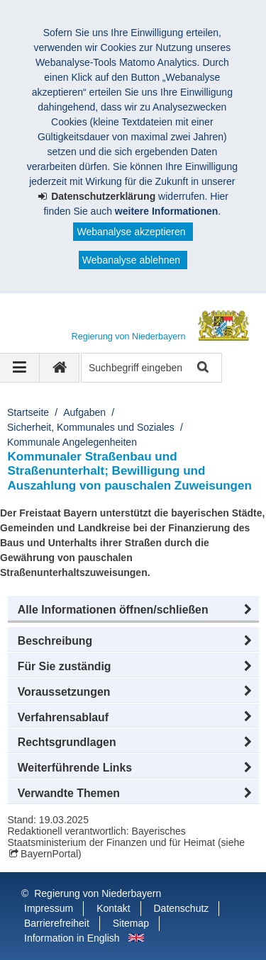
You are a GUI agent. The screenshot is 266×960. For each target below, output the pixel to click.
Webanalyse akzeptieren (131, 231)
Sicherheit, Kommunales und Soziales (90, 427)
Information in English (72, 938)
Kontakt (113, 908)
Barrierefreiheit (56, 923)
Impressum (48, 908)
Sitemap (131, 923)
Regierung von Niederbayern (97, 893)
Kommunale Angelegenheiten (72, 442)
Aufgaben (84, 412)
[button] (133, 610)
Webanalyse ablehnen (131, 260)
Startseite (28, 412)
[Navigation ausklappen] (20, 368)
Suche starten (202, 368)
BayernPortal (49, 853)
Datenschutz (181, 908)
